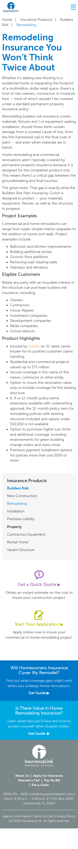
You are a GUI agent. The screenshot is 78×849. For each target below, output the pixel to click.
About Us (22, 776)
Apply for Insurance (48, 776)
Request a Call (29, 780)
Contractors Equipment (26, 534)
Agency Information (17, 816)
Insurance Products (36, 19)
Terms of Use (43, 816)
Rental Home (17, 542)
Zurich (33, 346)
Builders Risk (18, 488)
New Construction (22, 496)
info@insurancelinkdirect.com (52, 794)
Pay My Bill (52, 780)
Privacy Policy (65, 816)
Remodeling (17, 503)
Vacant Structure (20, 550)
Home (7, 19)
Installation (16, 511)
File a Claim (40, 785)
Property (14, 527)
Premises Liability (21, 519)
